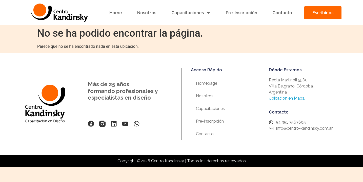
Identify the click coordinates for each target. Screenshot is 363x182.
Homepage (206, 83)
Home (115, 12)
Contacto (282, 12)
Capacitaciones (191, 12)
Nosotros (146, 12)
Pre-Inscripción (241, 12)
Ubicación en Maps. (287, 98)
